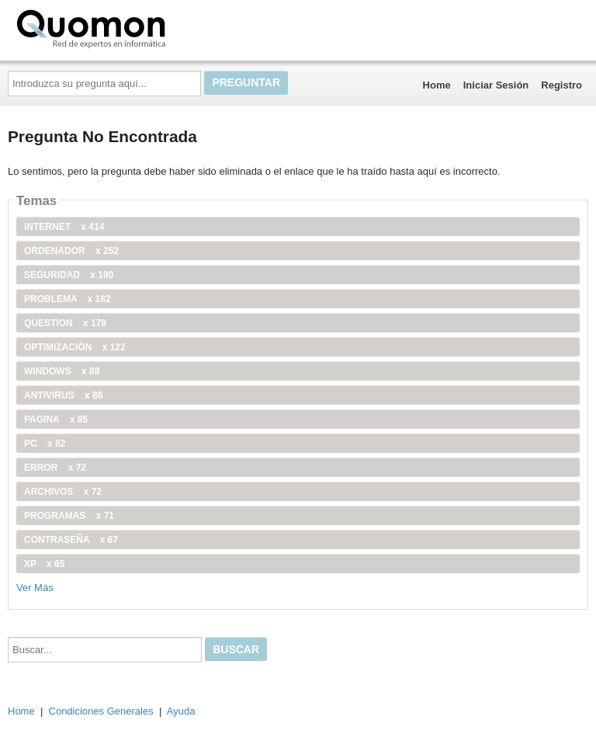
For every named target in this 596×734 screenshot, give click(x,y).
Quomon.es (140, 27)
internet (64, 226)
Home (437, 85)
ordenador (71, 250)
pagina (56, 419)
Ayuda (181, 711)
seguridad (68, 275)
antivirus (63, 395)
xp (44, 563)
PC (44, 443)
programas (69, 515)
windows (61, 371)
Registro (561, 85)
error (55, 467)
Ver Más (35, 587)
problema (67, 299)
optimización (75, 347)
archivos (63, 491)
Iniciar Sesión (496, 85)
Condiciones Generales (101, 711)
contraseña (71, 539)
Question (65, 323)
